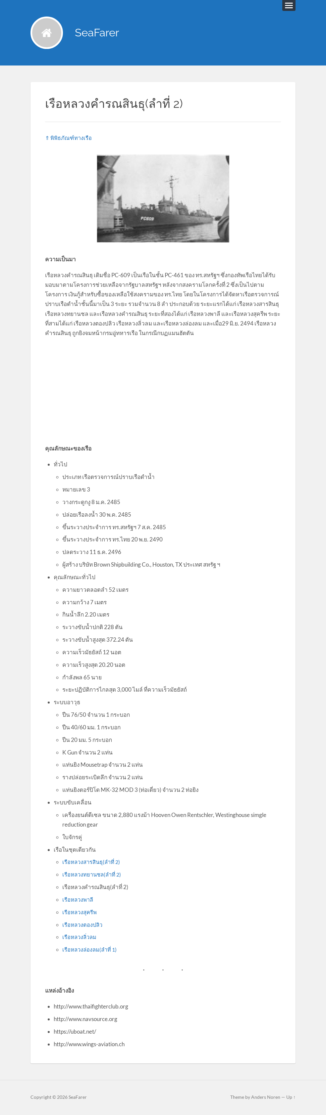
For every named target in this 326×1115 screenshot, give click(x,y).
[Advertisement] (163, 391)
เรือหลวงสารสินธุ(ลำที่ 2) (92, 862)
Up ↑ (291, 1097)
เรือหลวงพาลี (78, 900)
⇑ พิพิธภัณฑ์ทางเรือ (69, 138)
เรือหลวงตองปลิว (83, 925)
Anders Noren (265, 1097)
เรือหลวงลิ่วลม (80, 937)
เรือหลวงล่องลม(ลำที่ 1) (90, 950)
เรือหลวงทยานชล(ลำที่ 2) (93, 875)
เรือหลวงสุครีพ (80, 912)
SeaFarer (99, 33)
